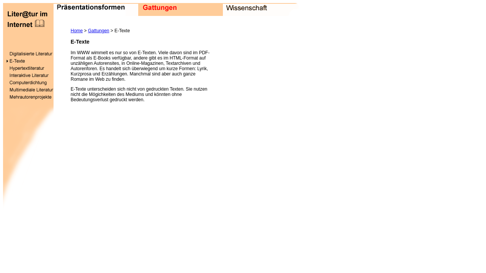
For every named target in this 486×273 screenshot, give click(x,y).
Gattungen (98, 30)
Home (77, 30)
